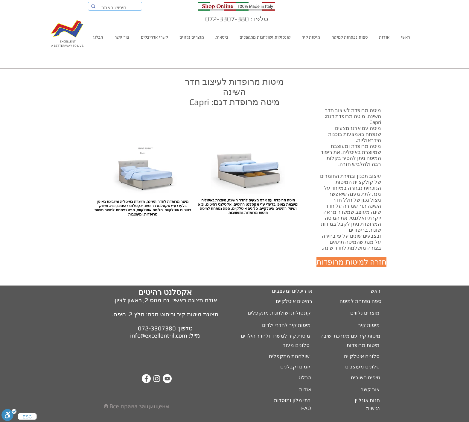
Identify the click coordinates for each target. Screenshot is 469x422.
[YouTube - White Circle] (167, 378)
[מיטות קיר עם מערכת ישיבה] (349, 336)
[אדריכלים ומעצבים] (289, 291)
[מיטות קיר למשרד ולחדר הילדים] (272, 336)
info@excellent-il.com (158, 335)
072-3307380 (157, 328)
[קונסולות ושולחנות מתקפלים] (274, 313)
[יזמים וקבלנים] (289, 367)
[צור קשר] (370, 389)
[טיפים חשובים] (364, 377)
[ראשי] (374, 291)
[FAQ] (305, 408)
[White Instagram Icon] (156, 378)
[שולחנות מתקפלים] (288, 356)
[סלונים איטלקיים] (361, 356)
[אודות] (303, 389)
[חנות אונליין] (366, 400)
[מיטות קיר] (368, 325)
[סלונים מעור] (294, 345)
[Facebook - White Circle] (146, 378)
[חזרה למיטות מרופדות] (351, 262)
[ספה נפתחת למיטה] (360, 301)
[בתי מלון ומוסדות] (289, 400)
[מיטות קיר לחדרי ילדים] (282, 325)
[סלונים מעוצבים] (362, 367)
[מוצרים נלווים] (358, 313)
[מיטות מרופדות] (362, 345)
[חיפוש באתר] (115, 7)
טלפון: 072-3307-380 (236, 19)
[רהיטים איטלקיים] (290, 301)
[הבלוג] (303, 377)
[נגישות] (372, 408)
